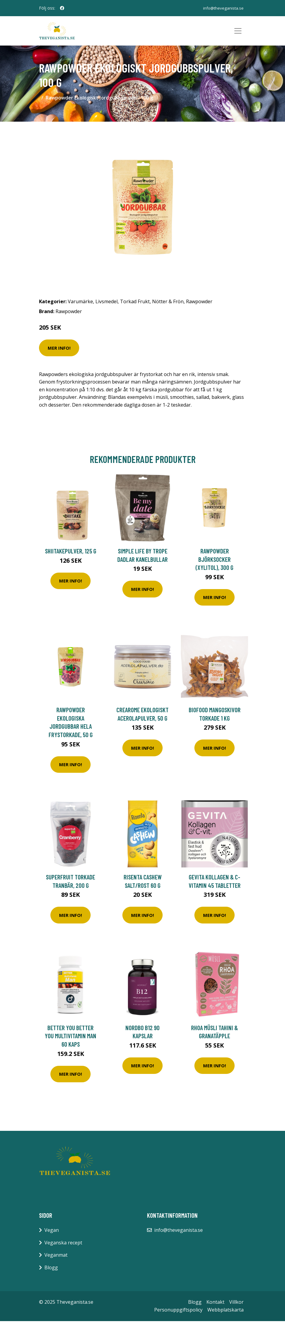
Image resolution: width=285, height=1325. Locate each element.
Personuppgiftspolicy (178, 1313)
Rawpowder (199, 305)
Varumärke (80, 305)
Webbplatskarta (225, 1313)
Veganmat (56, 1258)
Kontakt (215, 1306)
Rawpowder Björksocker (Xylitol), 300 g (214, 563)
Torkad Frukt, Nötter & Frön (152, 305)
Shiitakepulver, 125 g (70, 555)
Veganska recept (63, 1246)
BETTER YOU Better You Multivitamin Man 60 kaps (70, 1040)
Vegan (51, 1234)
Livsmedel (106, 305)
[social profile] (62, 8)
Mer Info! (59, 352)
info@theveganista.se (223, 8)
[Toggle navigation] (238, 33)
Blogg (51, 1271)
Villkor (236, 1306)
